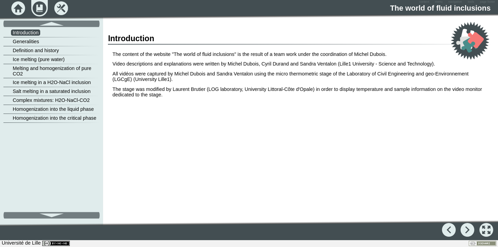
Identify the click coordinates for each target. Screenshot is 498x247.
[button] (486, 230)
